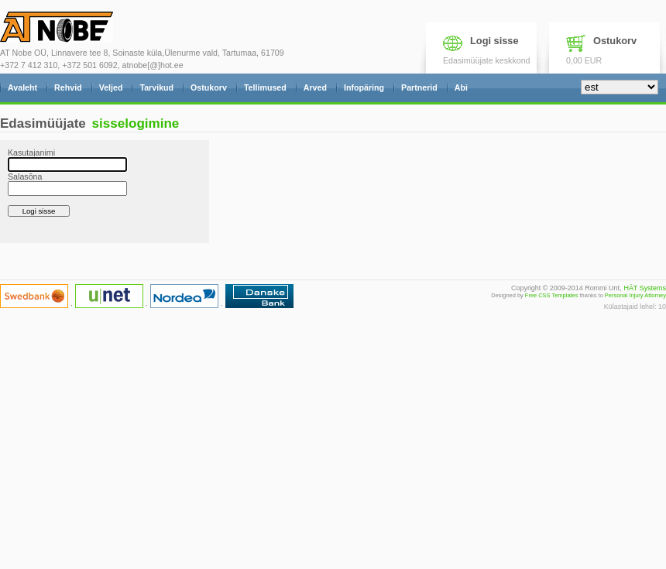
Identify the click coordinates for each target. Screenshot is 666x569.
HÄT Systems (644, 288)
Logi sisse (494, 40)
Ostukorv (615, 40)
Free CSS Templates (551, 295)
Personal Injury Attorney (635, 295)
